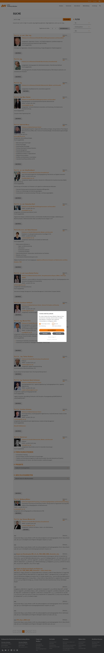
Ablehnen (45, 333)
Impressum (49, 339)
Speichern (58, 333)
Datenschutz (54, 339)
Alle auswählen (52, 330)
